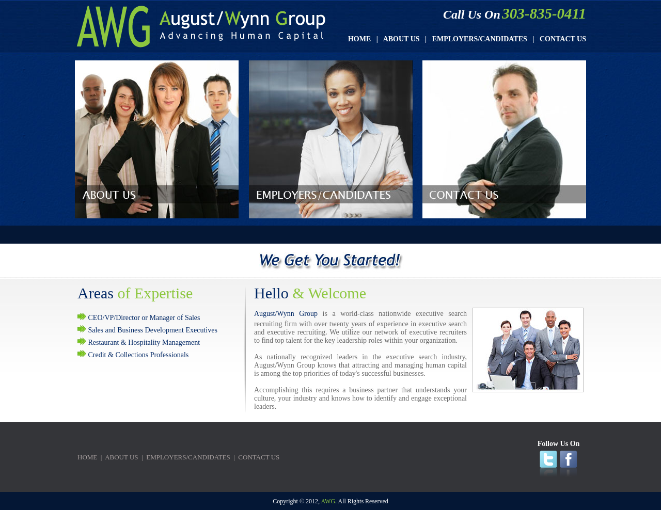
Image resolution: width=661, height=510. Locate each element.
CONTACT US (563, 39)
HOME (359, 39)
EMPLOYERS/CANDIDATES (479, 39)
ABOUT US (401, 39)
